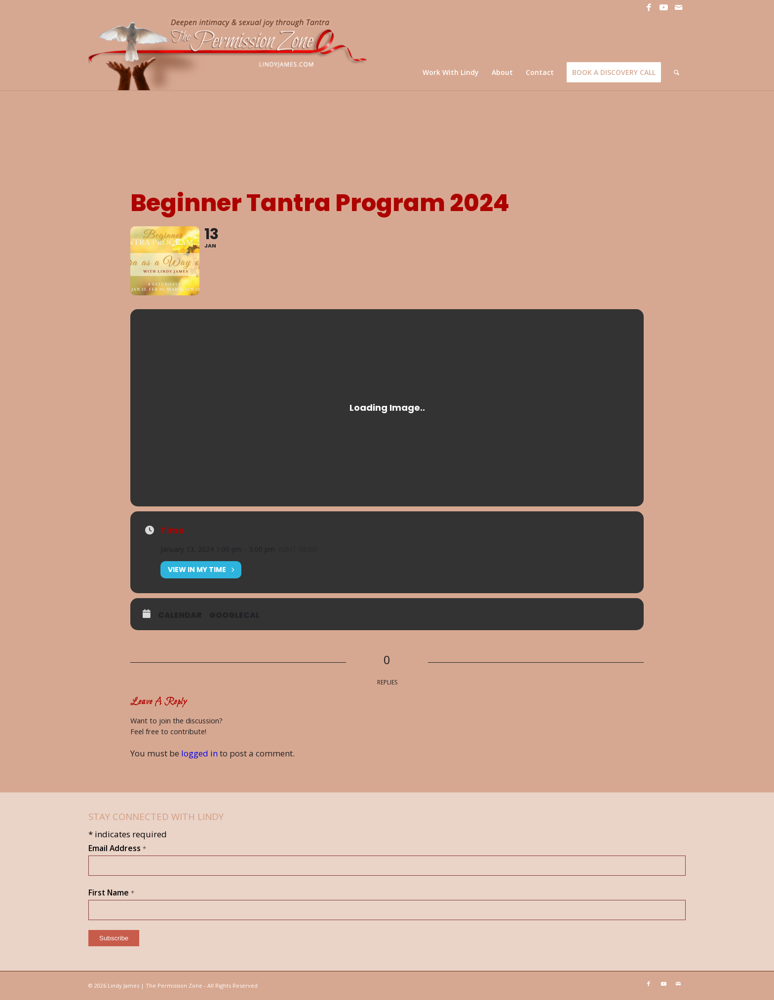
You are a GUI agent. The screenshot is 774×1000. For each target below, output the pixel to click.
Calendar (180, 615)
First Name (111, 892)
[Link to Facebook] (648, 7)
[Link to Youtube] (663, 7)
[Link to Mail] (678, 7)
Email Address (117, 848)
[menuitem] (450, 72)
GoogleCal (234, 615)
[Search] (676, 72)
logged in (199, 753)
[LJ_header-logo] (229, 52)
